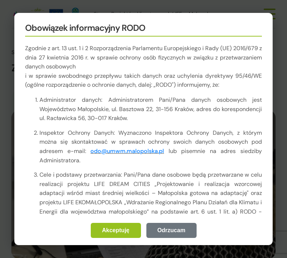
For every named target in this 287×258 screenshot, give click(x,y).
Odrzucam (171, 230)
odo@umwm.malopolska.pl (127, 151)
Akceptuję (115, 230)
